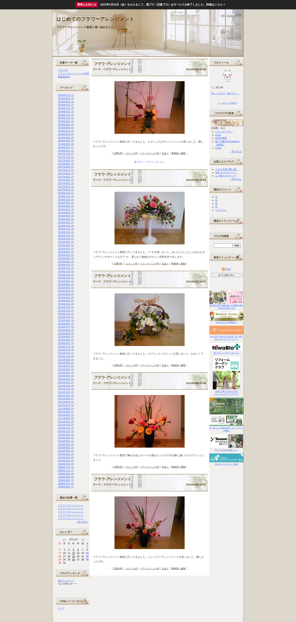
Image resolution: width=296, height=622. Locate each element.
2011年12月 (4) (66, 389)
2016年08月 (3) (66, 206)
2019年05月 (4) (66, 98)
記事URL (118, 153)
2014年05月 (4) (66, 294)
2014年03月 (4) (66, 300)
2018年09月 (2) (66, 124)
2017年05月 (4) (66, 177)
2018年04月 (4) (66, 140)
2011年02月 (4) (66, 421)
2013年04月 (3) (66, 336)
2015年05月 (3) (66, 255)
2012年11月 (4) (66, 353)
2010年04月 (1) (66, 454)
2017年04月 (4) (66, 180)
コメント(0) (131, 153)
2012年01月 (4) (66, 385)
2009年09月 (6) (66, 477)
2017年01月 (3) (66, 189)
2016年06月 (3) (66, 212)
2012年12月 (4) (66, 349)
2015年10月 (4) (66, 238)
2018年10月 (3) (66, 121)
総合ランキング (66, 580)
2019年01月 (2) (66, 111)
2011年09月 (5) (66, 398)
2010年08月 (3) (66, 441)
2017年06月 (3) (66, 173)
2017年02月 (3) (66, 186)
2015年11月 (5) (66, 235)
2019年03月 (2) (66, 105)
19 (73, 556)
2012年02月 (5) (66, 382)
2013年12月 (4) (66, 310)
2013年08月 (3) (66, 323)
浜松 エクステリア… (226, 172)
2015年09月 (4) (66, 242)
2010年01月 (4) (66, 464)
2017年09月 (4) (66, 163)
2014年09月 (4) (66, 281)
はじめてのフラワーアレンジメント (95, 19)
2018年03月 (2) (66, 144)
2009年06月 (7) (66, 486)
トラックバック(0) (149, 153)
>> (83, 539)
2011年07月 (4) (66, 405)
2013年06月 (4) (66, 330)
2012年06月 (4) (66, 369)
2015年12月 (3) (66, 232)
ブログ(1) (63, 70)
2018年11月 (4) (66, 118)
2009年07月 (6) (66, 483)
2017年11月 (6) (66, 157)
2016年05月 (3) (66, 216)
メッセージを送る (227, 103)
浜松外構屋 (221, 138)
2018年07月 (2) (66, 131)
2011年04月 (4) (66, 415)
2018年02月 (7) (66, 147)
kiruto (218, 135)
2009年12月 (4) (66, 467)
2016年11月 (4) (66, 196)
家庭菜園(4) (64, 76)
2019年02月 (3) (66, 108)
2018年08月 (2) (66, 127)
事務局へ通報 (178, 153)
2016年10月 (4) (66, 199)
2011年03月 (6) (66, 418)
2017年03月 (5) (66, 183)
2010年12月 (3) (66, 428)
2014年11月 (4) (66, 274)
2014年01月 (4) (66, 307)
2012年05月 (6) (66, 372)
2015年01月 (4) (66, 268)
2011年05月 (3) (66, 411)
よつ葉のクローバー (225, 175)
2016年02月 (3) (66, 225)
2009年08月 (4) (66, 480)
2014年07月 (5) (66, 287)
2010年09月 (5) (66, 438)
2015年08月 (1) (66, 245)
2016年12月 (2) (66, 193)
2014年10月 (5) (66, 278)
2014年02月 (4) (66, 304)
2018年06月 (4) (66, 134)
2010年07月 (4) (66, 444)
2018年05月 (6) (66, 137)
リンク (60, 608)
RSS (226, 269)
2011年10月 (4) (66, 395)
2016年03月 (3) (66, 222)
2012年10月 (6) (66, 356)
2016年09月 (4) (66, 202)
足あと (165, 153)
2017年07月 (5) (66, 170)
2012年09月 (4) (66, 359)
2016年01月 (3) (66, 229)
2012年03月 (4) (66, 379)
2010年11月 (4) (66, 431)
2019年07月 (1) (66, 95)
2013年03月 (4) (66, 340)
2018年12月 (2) (66, 115)
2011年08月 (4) (66, 402)
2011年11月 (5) (66, 392)
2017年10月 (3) (66, 160)
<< (64, 539)
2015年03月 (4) (66, 261)
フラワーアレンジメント (71, 505)
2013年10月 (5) (66, 317)
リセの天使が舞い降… (227, 169)
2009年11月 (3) (66, 470)
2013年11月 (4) (66, 313)
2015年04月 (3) (66, 258)
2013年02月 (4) (66, 343)
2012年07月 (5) (66, 366)
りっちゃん (221, 210)
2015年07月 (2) (66, 248)
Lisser (218, 148)
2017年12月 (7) (66, 154)
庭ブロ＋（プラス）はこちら (149, 162)
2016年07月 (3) (66, 209)
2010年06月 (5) (66, 447)
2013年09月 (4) (66, 320)
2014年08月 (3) (66, 284)
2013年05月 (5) (66, 333)
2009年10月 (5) (66, 473)
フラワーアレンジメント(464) (73, 73)
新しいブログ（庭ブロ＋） (225, 93)
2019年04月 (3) (66, 101)
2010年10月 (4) (66, 434)
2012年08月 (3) (66, 362)
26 (73, 559)
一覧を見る (82, 522)
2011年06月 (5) (66, 408)
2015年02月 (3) (66, 265)
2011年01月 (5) (66, 424)
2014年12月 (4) (66, 271)
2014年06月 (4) (66, 291)
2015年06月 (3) (66, 251)
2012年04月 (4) (66, 375)
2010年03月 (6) (66, 457)
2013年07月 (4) (66, 327)
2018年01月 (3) (66, 150)
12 (73, 553)
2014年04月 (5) (66, 297)
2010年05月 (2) (66, 451)
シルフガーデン (224, 131)
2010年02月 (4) (66, 460)
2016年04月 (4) (66, 219)
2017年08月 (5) (66, 167)
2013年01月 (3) (66, 346)
